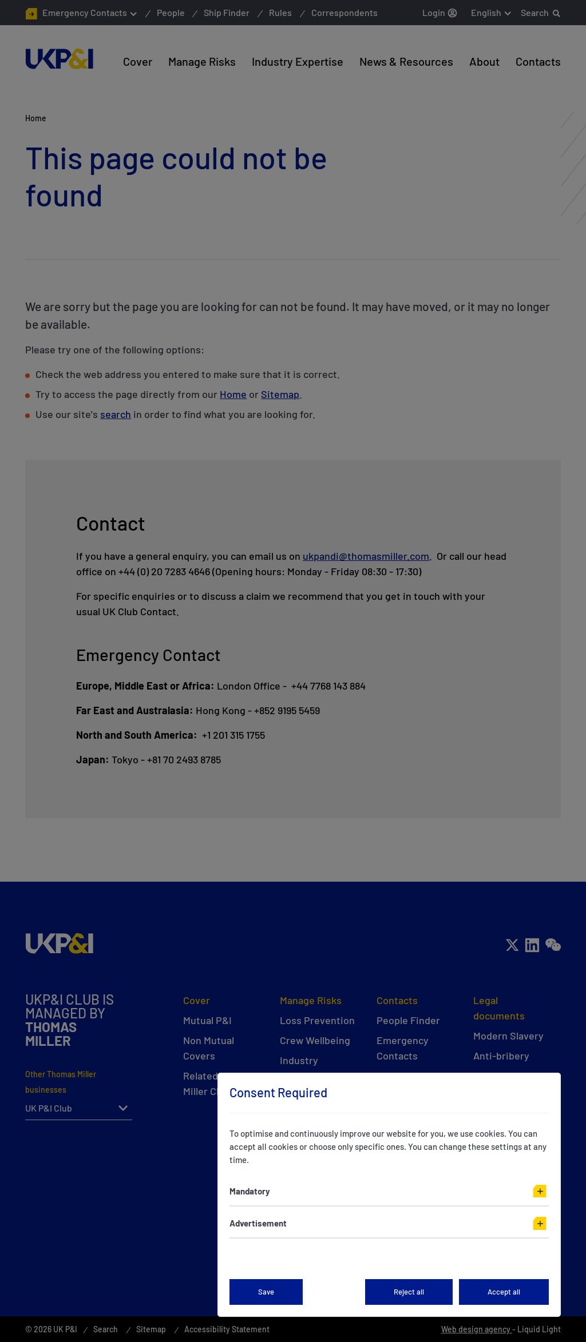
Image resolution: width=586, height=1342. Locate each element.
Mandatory (249, 1191)
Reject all (409, 1291)
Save (266, 1291)
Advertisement (258, 1223)
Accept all (504, 1291)
